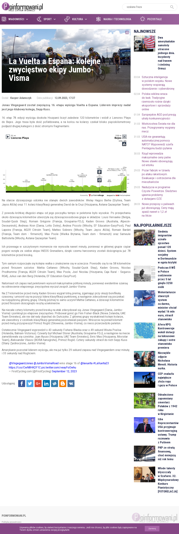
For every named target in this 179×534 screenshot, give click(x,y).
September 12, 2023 (64, 371)
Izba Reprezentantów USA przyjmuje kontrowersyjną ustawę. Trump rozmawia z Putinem (167, 430)
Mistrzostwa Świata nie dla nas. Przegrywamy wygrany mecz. (158, 127)
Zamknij (152, 529)
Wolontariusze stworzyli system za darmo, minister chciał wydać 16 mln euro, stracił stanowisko (167, 305)
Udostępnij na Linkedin (46, 383)
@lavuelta (86, 363)
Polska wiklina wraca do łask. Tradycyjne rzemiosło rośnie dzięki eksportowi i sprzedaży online (156, 101)
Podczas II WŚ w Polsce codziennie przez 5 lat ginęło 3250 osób (166, 277)
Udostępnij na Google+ (38, 383)
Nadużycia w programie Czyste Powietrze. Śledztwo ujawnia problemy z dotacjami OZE (159, 193)
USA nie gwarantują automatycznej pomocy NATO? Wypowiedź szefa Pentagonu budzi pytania (157, 142)
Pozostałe (151, 19)
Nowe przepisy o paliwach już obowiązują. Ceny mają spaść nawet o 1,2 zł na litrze (158, 209)
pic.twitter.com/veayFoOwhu (58, 367)
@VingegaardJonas (21, 363)
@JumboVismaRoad (46, 363)
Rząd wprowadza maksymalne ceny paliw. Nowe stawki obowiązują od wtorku (157, 159)
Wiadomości (13, 19)
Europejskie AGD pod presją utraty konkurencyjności (159, 116)
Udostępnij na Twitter (29, 383)
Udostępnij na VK (70, 383)
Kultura (73, 19)
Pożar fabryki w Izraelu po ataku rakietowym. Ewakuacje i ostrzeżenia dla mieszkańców (159, 176)
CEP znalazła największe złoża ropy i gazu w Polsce (167, 379)
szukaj (172, 7)
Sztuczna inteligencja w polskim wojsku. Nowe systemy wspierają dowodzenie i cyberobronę (158, 82)
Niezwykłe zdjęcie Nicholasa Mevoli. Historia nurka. (167, 360)
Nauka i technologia (113, 19)
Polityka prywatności (11, 522)
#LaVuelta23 (101, 363)
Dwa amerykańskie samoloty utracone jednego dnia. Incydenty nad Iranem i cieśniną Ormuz (166, 53)
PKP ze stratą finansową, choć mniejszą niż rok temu (167, 453)
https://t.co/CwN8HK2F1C (25, 367)
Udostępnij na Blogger (62, 383)
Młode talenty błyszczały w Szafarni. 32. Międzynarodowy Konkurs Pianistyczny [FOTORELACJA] (167, 479)
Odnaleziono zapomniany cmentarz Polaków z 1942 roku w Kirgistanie (167, 404)
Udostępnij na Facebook (21, 383)
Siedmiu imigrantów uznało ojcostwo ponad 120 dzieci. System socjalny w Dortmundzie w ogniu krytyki (167, 247)
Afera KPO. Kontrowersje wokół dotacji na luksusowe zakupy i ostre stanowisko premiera (166, 336)
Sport (44, 19)
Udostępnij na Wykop (54, 383)
